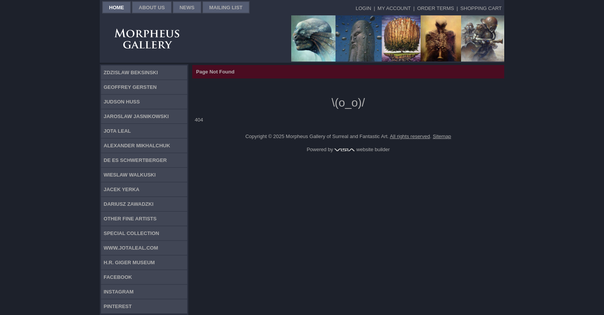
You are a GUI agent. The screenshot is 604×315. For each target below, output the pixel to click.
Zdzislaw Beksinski (131, 72)
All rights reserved (410, 136)
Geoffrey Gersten (130, 87)
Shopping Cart (481, 8)
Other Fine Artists (130, 219)
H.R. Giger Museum (129, 262)
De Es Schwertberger (135, 160)
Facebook (118, 277)
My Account (394, 8)
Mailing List (226, 7)
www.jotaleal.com (131, 248)
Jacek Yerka (121, 189)
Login (363, 8)
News (187, 7)
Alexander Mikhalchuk (137, 145)
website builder (361, 149)
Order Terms (435, 8)
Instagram (119, 292)
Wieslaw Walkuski (130, 175)
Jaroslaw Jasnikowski (136, 116)
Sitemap (442, 136)
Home (116, 7)
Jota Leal (117, 131)
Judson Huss (122, 102)
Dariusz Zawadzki (128, 204)
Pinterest (118, 306)
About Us (152, 7)
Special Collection (131, 233)
